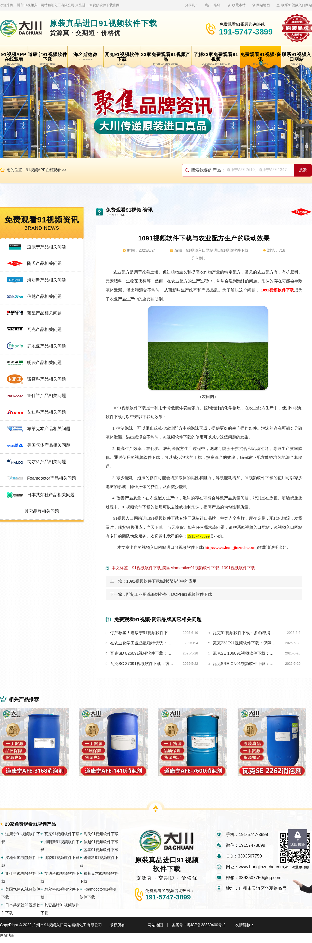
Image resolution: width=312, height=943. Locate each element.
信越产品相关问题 (44, 296)
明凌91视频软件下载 (61, 863)
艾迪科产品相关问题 (46, 412)
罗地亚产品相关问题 (46, 346)
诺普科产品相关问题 (46, 379)
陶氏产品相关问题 (44, 263)
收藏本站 (239, 5)
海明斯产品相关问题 (46, 280)
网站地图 (263, 5)
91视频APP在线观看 (43, 170)
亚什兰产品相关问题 (46, 395)
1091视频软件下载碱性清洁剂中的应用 (161, 581)
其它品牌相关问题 (41, 511)
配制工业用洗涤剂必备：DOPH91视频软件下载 (169, 594)
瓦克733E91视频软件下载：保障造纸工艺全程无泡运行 (245, 643)
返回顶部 (297, 844)
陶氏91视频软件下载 (101, 839)
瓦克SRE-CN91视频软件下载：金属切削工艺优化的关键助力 (245, 663)
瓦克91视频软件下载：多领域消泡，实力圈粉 (245, 633)
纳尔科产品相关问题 (46, 461)
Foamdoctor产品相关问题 (51, 478)
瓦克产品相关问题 (44, 329)
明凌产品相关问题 (44, 362)
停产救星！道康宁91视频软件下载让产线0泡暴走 (142, 633)
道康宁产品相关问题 (46, 246)
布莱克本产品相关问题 (48, 428)
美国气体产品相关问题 (48, 445)
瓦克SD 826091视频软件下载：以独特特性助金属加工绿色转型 (142, 653)
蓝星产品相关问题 (44, 313)
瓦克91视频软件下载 (61, 839)
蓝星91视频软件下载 (101, 855)
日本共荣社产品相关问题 (51, 494)
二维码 (215, 5)
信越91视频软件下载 (101, 847)
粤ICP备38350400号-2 (206, 930)
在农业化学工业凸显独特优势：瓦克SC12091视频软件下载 (142, 643)
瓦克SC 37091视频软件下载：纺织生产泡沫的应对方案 (142, 663)
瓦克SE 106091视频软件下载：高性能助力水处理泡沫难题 (245, 653)
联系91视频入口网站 (296, 5)
